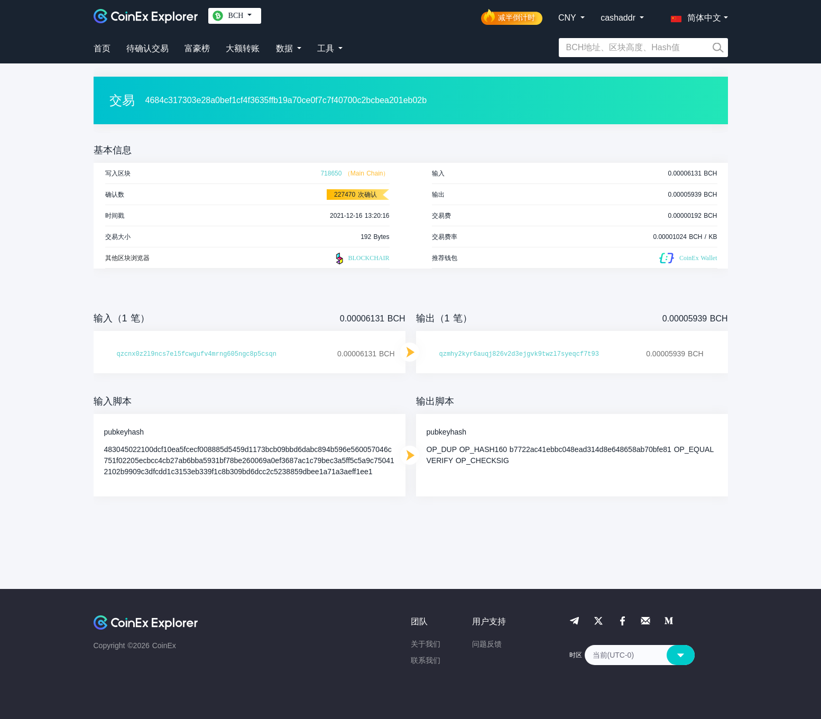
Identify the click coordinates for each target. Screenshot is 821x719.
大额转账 (243, 48)
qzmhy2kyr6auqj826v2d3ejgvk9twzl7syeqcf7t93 (519, 354)
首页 (102, 48)
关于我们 (425, 644)
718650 (331, 173)
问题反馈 (487, 644)
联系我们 (425, 660)
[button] (693, 16)
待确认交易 (147, 48)
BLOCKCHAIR (361, 258)
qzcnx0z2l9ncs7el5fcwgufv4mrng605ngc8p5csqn (196, 354)
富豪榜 (197, 48)
